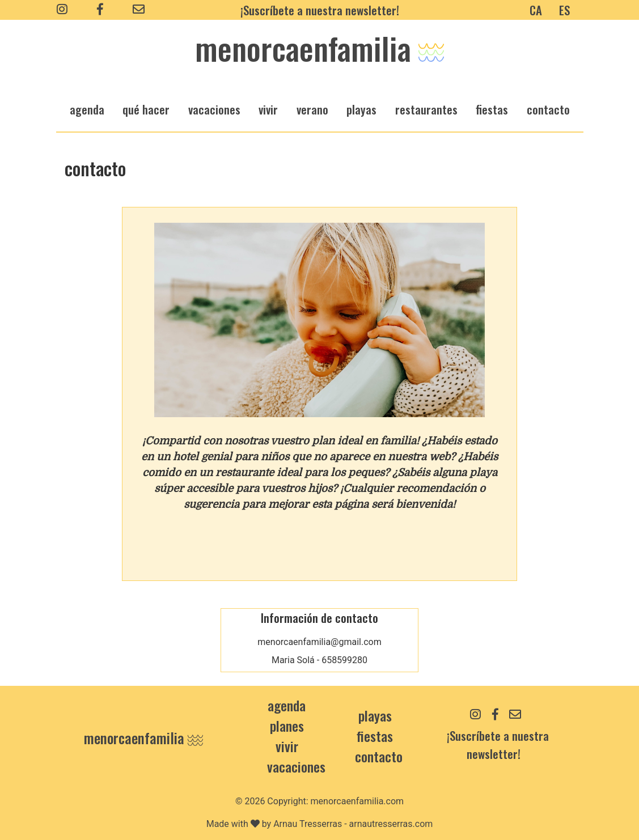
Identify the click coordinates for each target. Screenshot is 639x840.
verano (312, 109)
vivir (268, 109)
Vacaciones (296, 766)
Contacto (548, 109)
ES (564, 10)
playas (361, 109)
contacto (379, 756)
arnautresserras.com (391, 823)
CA (536, 10)
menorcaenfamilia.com (357, 801)
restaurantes (426, 109)
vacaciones (214, 109)
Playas (375, 715)
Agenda (287, 705)
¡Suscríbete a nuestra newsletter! (319, 10)
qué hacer (146, 109)
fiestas (492, 109)
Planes (287, 725)
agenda (87, 109)
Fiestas (375, 736)
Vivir (287, 746)
